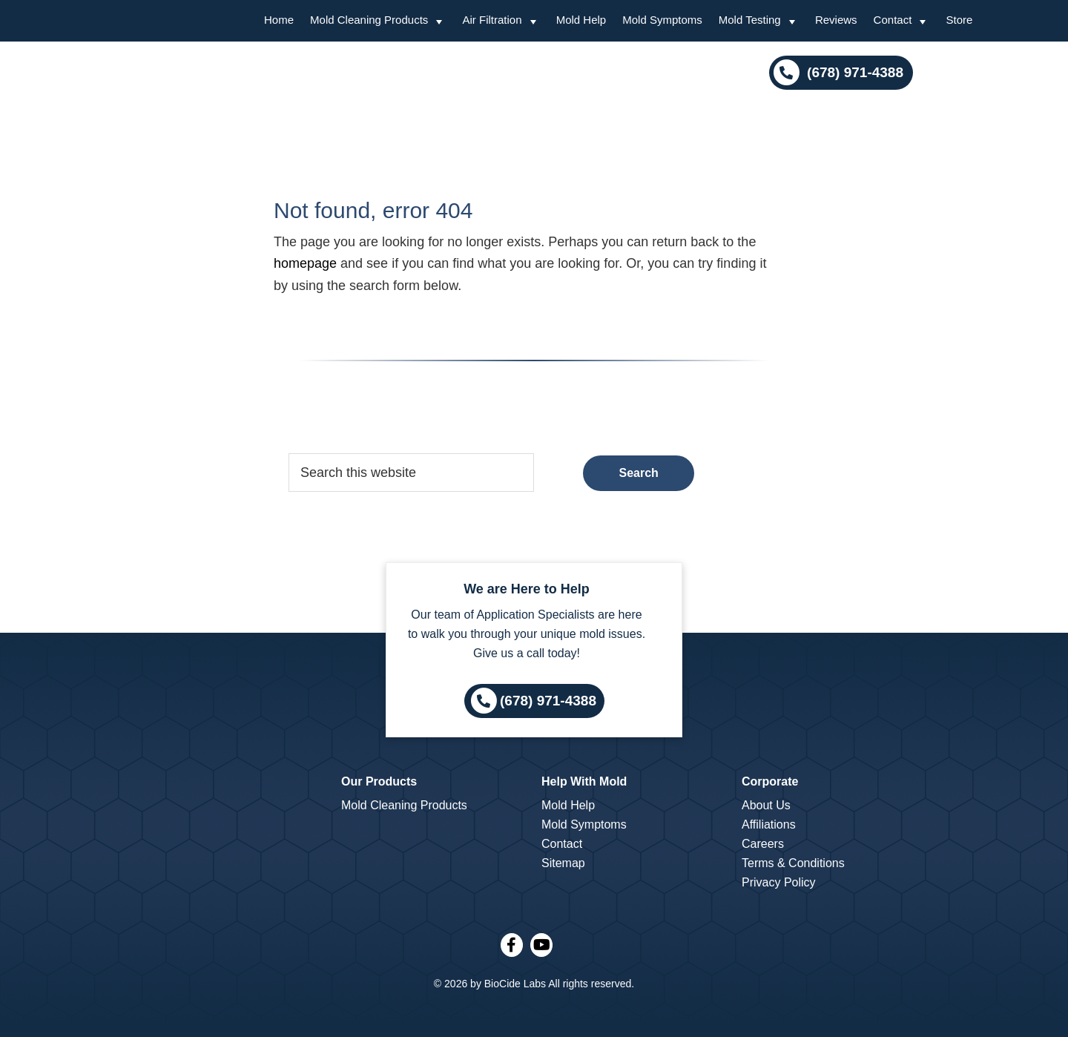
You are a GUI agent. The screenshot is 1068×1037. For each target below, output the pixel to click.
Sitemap (563, 863)
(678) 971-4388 (853, 72)
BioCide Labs (515, 984)
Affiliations (769, 824)
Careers (763, 843)
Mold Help (568, 805)
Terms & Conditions (793, 863)
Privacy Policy (779, 882)
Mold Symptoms (584, 824)
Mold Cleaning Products (404, 805)
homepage (305, 263)
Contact (561, 843)
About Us (766, 805)
